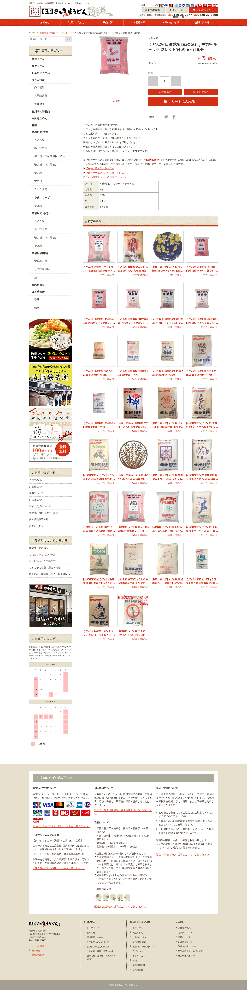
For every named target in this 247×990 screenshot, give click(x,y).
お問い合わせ (202, 22)
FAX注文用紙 (38, 946)
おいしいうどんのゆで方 (42, 561)
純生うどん (138, 932)
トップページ (93, 928)
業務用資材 (138, 970)
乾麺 (135, 960)
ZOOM (116, 101)
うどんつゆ (138, 951)
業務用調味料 (139, 965)
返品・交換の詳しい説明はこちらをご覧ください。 (183, 854)
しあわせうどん (140, 937)
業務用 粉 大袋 (139, 942)
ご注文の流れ (165, 92)
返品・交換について (40, 506)
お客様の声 (139, 22)
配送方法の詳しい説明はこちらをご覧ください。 (120, 906)
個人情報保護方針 (38, 519)
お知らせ (45, 22)
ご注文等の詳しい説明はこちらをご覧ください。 (59, 868)
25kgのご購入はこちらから (100, 168)
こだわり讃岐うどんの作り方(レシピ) (106, 177)
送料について (36, 493)
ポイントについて (201, 92)
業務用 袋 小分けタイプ (143, 946)
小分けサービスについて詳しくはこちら (107, 172)
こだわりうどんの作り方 (42, 554)
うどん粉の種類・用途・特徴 (44, 567)
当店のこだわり (76, 22)
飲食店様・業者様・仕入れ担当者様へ (49, 574)
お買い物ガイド (170, 22)
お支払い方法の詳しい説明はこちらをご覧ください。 (61, 826)
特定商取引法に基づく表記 (43, 513)
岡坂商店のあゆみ (38, 548)
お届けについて (37, 500)
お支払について (37, 486)
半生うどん (138, 928)
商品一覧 (108, 22)
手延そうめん (139, 956)
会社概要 (36, 950)
